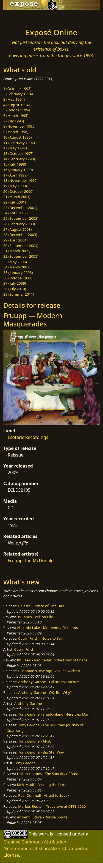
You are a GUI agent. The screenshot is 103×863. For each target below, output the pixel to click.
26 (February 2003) (19, 223)
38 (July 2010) (14, 288)
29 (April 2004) (15, 240)
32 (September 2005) (20, 256)
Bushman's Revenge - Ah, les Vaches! (49, 670)
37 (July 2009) (14, 283)
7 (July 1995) (13, 121)
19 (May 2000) (15, 185)
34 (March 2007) (16, 267)
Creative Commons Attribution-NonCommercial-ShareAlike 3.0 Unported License (46, 848)
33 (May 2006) (15, 261)
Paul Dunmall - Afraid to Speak (43, 795)
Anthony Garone (28, 703)
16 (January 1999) (18, 169)
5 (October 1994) (17, 110)
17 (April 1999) (15, 175)
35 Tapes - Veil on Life (35, 616)
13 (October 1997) (18, 153)
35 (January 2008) (18, 272)
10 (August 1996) (17, 137)
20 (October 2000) (18, 191)
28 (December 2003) (20, 234)
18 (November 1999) (20, 180)
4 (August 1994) (16, 104)
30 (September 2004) (20, 245)
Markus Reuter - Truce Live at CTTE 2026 (52, 806)
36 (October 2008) (18, 278)
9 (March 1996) (15, 131)
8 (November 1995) (19, 126)
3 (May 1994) (14, 99)
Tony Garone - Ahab (34, 741)
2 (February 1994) (18, 93)
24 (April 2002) (15, 212)
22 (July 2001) (14, 202)
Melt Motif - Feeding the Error (42, 784)
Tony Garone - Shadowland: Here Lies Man (53, 714)
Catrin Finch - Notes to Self (40, 638)
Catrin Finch (24, 649)
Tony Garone (25, 762)
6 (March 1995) (15, 115)
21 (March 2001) (16, 196)
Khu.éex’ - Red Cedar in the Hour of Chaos (52, 660)
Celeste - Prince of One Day (41, 605)
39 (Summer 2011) (18, 294)
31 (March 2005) (16, 250)
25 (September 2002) (20, 218)
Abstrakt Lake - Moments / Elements (47, 627)
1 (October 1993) (17, 88)
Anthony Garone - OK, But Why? (45, 692)
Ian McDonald (39, 560)
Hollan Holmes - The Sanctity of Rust (47, 773)
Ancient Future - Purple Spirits (42, 817)
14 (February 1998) (19, 158)
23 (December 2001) (20, 207)
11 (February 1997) (19, 142)
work (43, 834)
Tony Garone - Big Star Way (41, 752)
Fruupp (15, 560)
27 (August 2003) (17, 229)
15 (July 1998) (14, 164)
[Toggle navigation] (17, 17)
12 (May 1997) (15, 147)
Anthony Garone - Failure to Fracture (49, 681)
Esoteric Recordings (28, 437)
